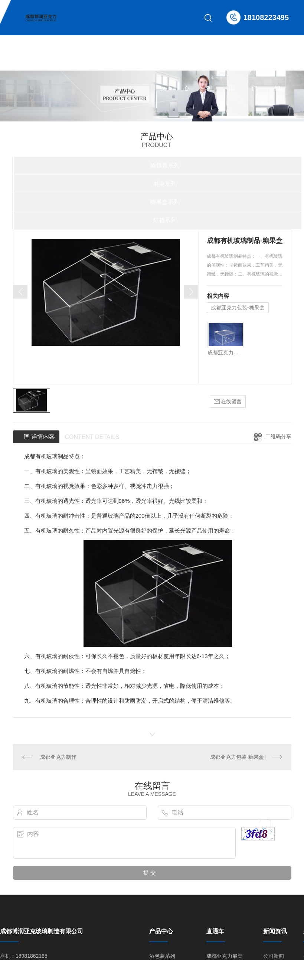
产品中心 (186, 60)
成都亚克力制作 (58, 757)
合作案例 (209, 60)
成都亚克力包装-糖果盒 (238, 307)
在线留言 (228, 401)
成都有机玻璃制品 (46, 456)
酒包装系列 (165, 165)
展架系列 (165, 183)
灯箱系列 (165, 220)
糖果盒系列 (165, 202)
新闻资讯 (232, 60)
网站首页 (163, 60)
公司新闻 (273, 956)
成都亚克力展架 (224, 956)
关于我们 (255, 60)
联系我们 (277, 60)
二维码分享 (278, 436)
